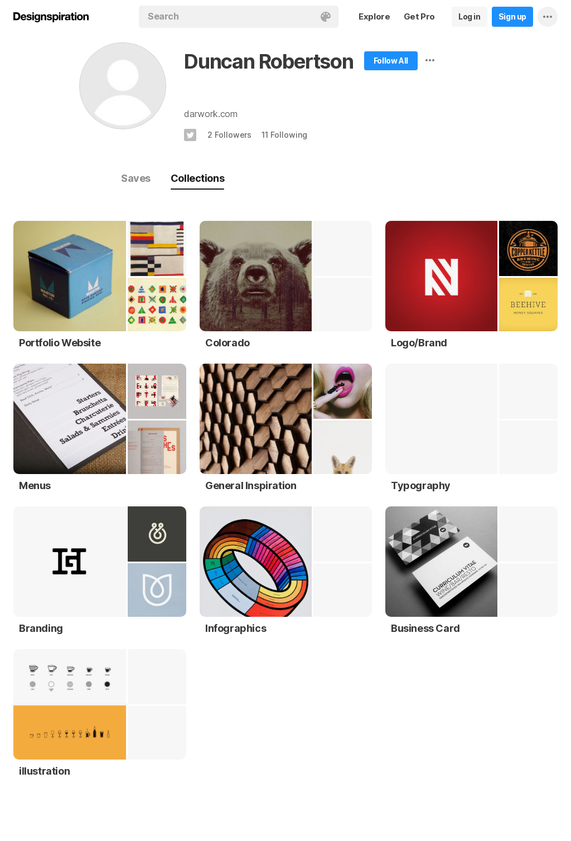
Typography (421, 485)
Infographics (235, 628)
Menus (35, 485)
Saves (136, 178)
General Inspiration (250, 485)
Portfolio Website (59, 343)
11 (284, 134)
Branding (41, 628)
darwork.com (211, 113)
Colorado (227, 343)
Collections (197, 178)
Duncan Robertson (269, 61)
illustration (44, 771)
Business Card (425, 628)
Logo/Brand (419, 343)
